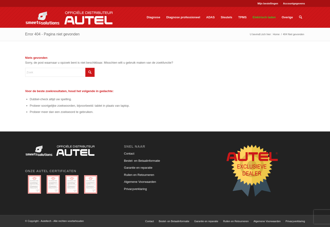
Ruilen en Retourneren (139, 175)
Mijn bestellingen (268, 3)
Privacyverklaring (135, 189)
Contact (129, 153)
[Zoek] (300, 17)
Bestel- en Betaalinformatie (142, 160)
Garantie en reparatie (138, 167)
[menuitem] (268, 3)
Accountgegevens (294, 3)
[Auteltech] (69, 17)
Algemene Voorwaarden (140, 181)
